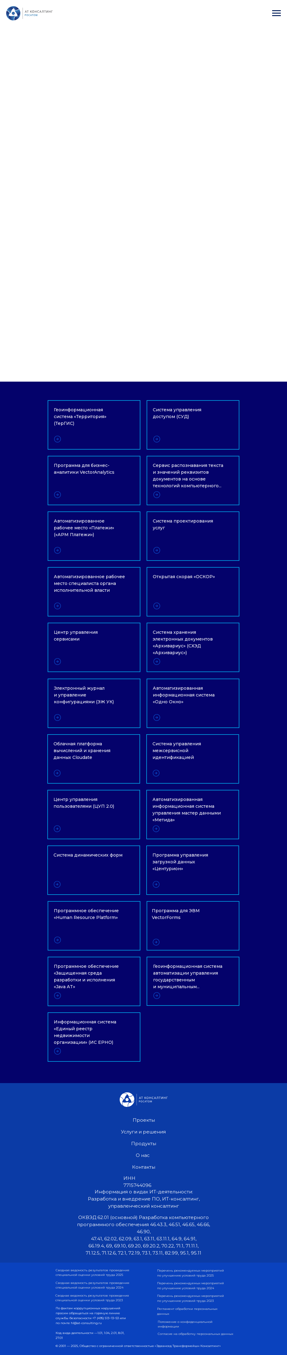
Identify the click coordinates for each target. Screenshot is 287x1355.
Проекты (144, 1120)
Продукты (143, 1143)
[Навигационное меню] (276, 13)
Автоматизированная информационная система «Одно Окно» (184, 695)
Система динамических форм (88, 855)
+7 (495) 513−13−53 (106, 1318)
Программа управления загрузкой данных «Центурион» (180, 861)
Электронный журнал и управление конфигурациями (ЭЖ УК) (84, 695)
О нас (143, 1155)
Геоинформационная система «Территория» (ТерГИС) (80, 416)
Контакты (143, 1167)
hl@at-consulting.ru (86, 1323)
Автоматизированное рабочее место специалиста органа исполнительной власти (89, 583)
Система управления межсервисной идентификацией (176, 750)
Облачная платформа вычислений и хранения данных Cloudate (82, 750)
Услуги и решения (143, 1132)
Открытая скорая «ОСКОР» (184, 576)
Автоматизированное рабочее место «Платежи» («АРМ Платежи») (84, 527)
